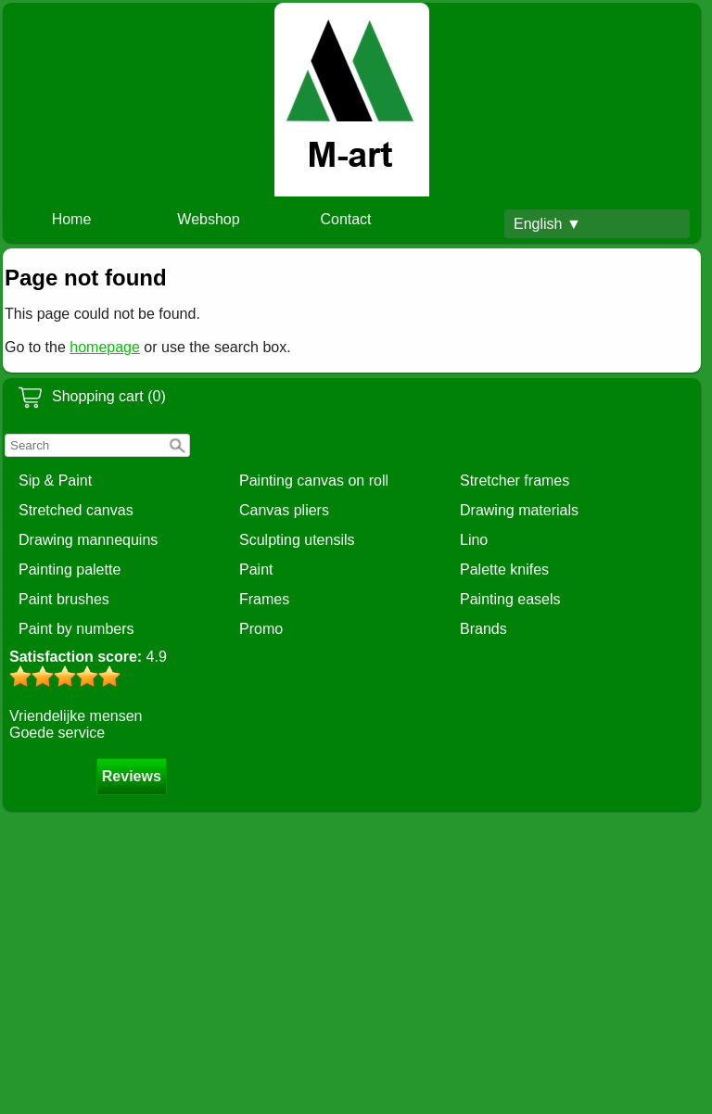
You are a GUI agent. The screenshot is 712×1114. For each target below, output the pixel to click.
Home (72, 219)
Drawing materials (519, 510)
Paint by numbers (76, 629)
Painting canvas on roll (313, 480)
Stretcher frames (514, 480)
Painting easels (510, 599)
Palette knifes (504, 569)
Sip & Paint (55, 480)
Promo (261, 629)
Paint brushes (64, 599)
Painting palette (70, 569)
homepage (105, 347)
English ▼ (547, 224)
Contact (345, 219)
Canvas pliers (284, 510)
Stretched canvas (76, 510)
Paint (256, 569)
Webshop (208, 219)
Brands (483, 629)
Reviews (131, 776)
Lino (474, 540)
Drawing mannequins (88, 540)
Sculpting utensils (297, 540)
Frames (264, 599)
